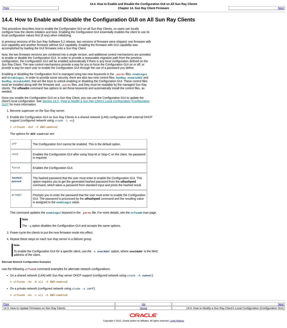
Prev (6, 8)
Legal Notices (177, 320)
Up (143, 304)
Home (143, 308)
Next (281, 8)
